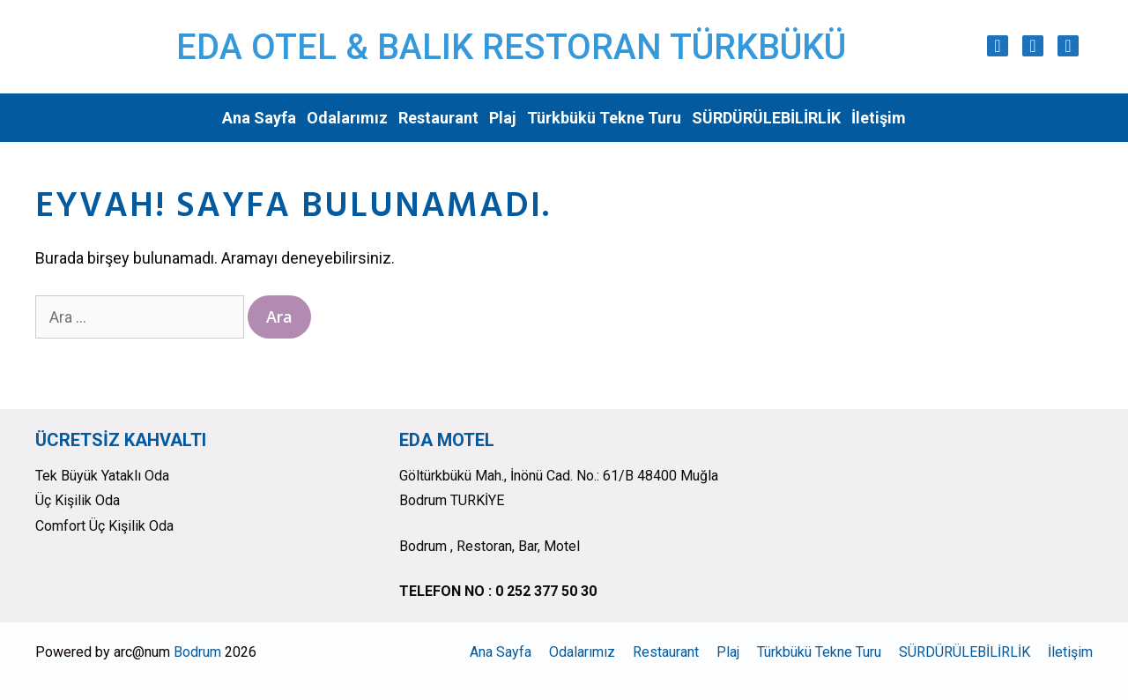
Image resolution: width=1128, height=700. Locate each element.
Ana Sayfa (259, 117)
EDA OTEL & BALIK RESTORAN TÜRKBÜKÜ (511, 47)
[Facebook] (1032, 45)
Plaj (502, 117)
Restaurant (438, 117)
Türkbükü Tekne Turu (604, 117)
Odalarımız (347, 117)
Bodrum (197, 652)
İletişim (878, 117)
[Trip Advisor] (1068, 45)
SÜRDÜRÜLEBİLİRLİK (766, 117)
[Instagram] (997, 45)
